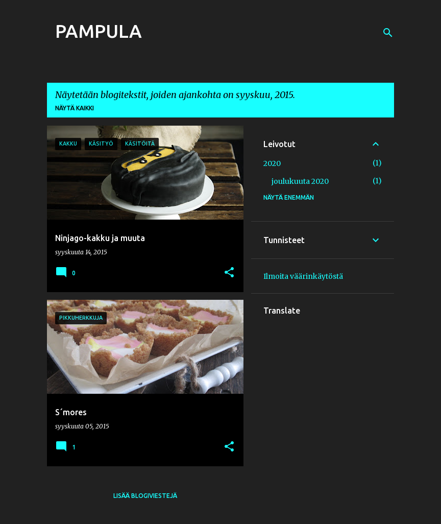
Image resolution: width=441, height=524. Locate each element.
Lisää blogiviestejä (145, 495)
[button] (229, 273)
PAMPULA (98, 30)
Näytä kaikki (74, 108)
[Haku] (388, 32)
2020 (272, 163)
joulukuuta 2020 (300, 181)
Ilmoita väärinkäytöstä (303, 276)
